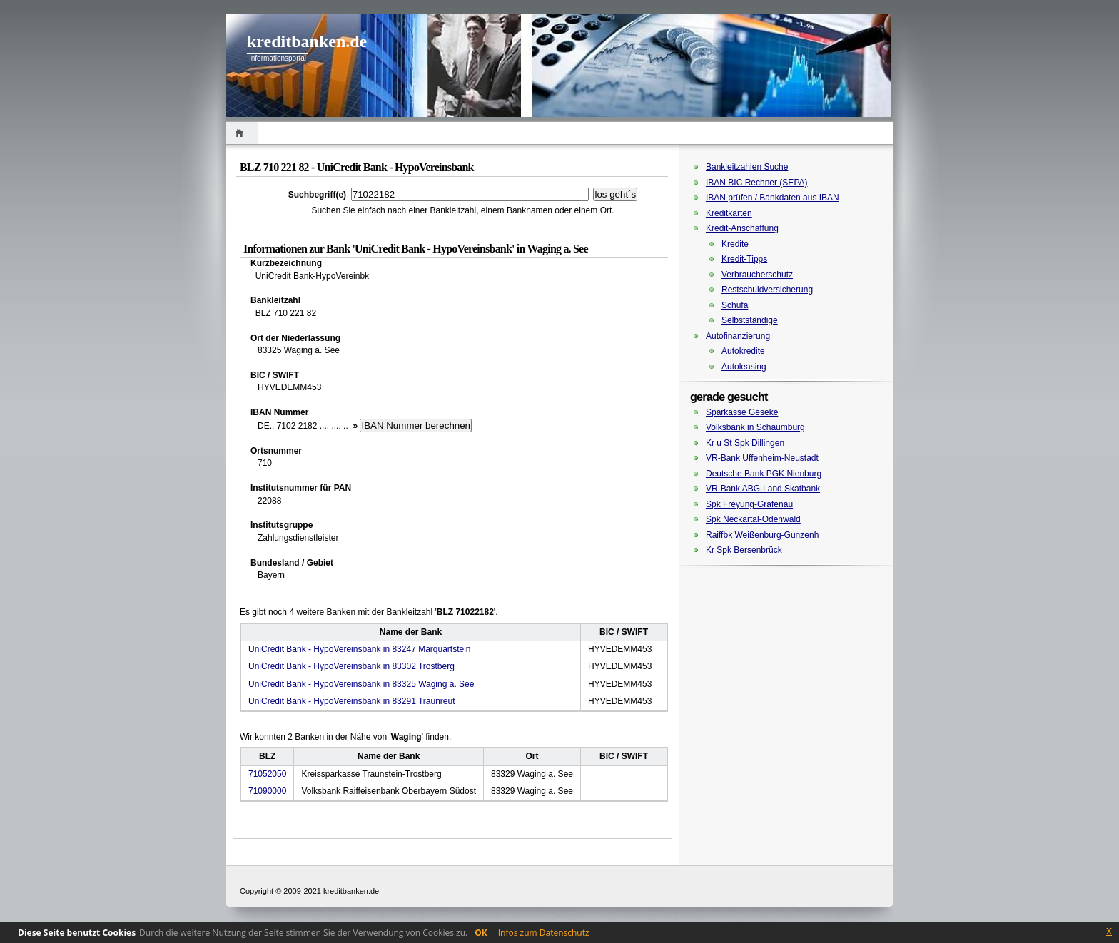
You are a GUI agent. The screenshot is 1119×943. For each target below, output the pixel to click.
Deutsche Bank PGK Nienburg (763, 474)
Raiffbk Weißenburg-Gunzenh (762, 535)
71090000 (267, 791)
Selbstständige (749, 320)
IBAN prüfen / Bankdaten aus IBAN (772, 198)
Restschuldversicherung (767, 290)
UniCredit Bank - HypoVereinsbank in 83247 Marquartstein (359, 649)
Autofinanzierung (738, 336)
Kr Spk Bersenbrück (744, 550)
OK (481, 933)
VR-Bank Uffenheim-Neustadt (762, 458)
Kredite (735, 244)
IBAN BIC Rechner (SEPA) (757, 183)
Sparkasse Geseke (742, 412)
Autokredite (743, 351)
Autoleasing (743, 367)
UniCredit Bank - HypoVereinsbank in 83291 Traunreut (351, 701)
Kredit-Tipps (744, 259)
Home (242, 133)
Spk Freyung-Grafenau (749, 504)
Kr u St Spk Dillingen (745, 443)
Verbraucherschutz (757, 275)
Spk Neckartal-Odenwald (753, 519)
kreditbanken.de (307, 41)
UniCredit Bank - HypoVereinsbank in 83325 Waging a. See (361, 684)
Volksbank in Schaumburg (755, 427)
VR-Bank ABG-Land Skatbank (763, 489)
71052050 (267, 774)
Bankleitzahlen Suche (747, 167)
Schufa (734, 305)
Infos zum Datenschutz (543, 933)
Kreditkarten (729, 213)
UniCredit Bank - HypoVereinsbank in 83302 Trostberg (351, 666)
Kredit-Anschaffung (742, 228)
